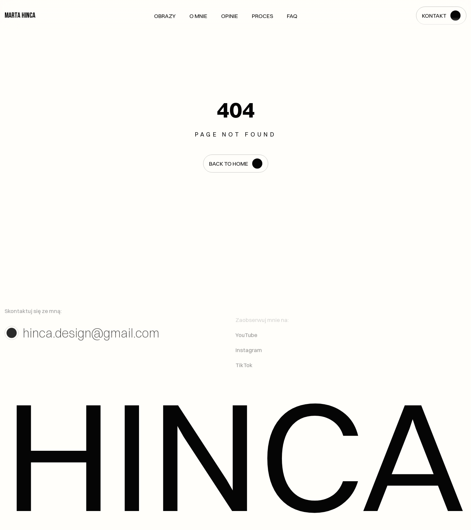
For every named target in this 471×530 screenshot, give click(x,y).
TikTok (244, 369)
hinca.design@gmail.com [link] (91, 334)
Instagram (249, 354)
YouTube (246, 339)
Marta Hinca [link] (20, 15)
